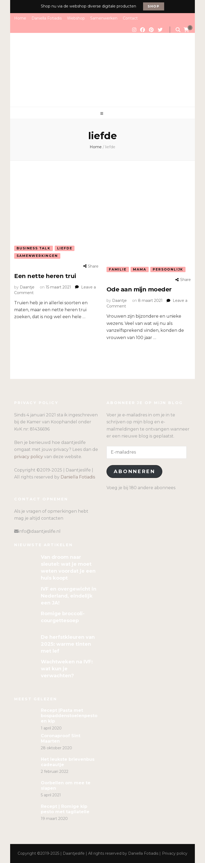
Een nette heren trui (45, 276)
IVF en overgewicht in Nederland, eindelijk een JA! (68, 596)
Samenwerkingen (37, 256)
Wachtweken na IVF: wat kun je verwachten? (67, 669)
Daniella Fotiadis (46, 18)
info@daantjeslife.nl (39, 531)
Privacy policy (174, 853)
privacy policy (28, 456)
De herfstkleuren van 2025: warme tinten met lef (68, 644)
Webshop (76, 18)
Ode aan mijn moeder (139, 289)
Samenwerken (103, 18)
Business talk (33, 248)
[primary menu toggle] (102, 113)
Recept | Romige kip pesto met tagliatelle (65, 809)
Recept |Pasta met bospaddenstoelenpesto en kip (69, 716)
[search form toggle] (178, 29)
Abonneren (134, 471)
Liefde (64, 248)
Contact (130, 18)
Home (20, 18)
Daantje (27, 287)
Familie (118, 269)
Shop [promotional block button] (154, 6)
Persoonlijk (168, 269)
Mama (139, 269)
